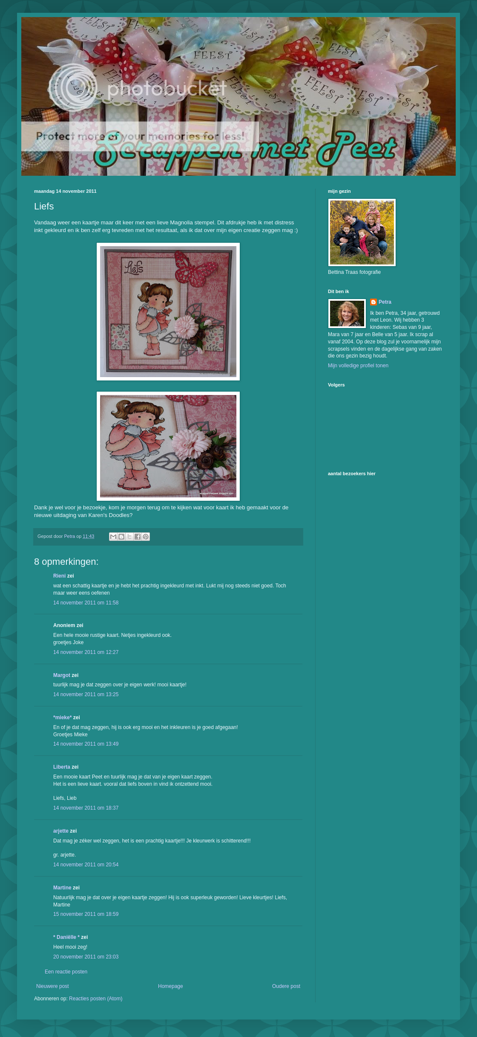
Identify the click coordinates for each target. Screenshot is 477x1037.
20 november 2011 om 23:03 (85, 957)
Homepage (170, 986)
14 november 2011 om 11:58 (85, 603)
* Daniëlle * (66, 937)
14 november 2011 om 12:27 (85, 652)
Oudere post (286, 986)
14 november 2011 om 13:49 (85, 744)
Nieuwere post (52, 986)
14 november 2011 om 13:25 (85, 694)
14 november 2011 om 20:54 (85, 865)
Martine (62, 888)
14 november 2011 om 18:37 (85, 808)
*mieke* (62, 717)
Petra (385, 302)
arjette (61, 831)
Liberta (61, 767)
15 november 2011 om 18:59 (85, 914)
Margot (61, 675)
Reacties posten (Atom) (95, 999)
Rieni (59, 576)
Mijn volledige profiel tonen (358, 366)
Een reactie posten (66, 972)
